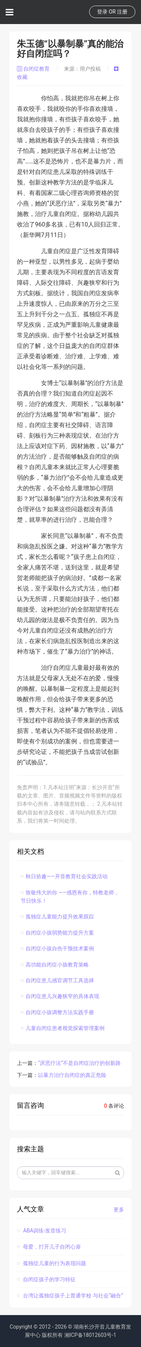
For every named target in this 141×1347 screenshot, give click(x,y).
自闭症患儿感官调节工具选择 (57, 980)
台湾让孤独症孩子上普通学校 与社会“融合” (70, 1296)
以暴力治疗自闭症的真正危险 (72, 1075)
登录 (102, 12)
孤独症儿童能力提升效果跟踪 (57, 917)
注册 (122, 12)
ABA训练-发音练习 (41, 1231)
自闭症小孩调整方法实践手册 (57, 1012)
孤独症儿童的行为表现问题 (51, 1263)
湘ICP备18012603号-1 (90, 1335)
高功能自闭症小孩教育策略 (55, 965)
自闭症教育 (34, 69)
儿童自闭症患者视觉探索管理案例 (63, 1028)
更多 (119, 1210)
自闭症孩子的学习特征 (46, 1279)
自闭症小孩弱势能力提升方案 (57, 933)
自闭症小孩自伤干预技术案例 (57, 948)
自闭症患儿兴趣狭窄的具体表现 (60, 996)
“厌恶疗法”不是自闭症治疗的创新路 (79, 1063)
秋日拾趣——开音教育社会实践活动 (64, 876)
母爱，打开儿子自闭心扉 (49, 1247)
